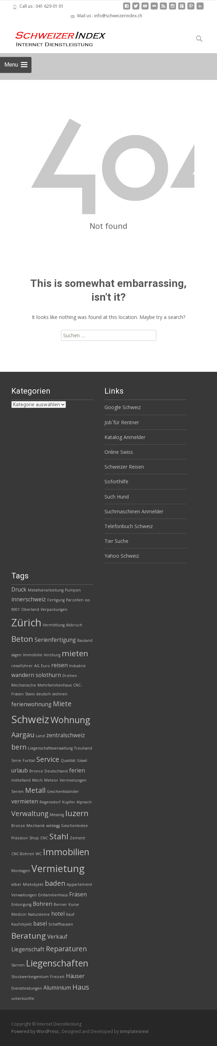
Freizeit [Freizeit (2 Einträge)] (57, 976)
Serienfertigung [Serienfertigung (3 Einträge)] (55, 640)
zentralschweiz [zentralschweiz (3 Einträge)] (65, 735)
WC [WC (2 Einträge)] (39, 853)
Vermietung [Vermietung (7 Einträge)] (58, 868)
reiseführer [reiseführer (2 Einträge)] (22, 665)
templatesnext (134, 1031)
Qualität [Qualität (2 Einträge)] (68, 760)
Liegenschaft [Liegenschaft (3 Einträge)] (27, 949)
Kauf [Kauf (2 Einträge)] (70, 914)
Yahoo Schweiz (121, 555)
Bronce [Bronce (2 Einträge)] (36, 771)
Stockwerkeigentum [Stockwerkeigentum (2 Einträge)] (30, 976)
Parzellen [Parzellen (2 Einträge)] (75, 599)
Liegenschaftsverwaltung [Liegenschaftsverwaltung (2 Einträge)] (50, 748)
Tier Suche (116, 541)
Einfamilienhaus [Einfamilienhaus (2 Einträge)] (53, 894)
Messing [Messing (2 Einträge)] (57, 814)
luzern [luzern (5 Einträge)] (77, 813)
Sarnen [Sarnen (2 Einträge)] (18, 965)
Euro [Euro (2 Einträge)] (45, 665)
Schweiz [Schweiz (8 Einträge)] (30, 719)
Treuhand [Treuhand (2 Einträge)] (83, 748)
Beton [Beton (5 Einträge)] (22, 638)
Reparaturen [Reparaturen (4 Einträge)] (66, 948)
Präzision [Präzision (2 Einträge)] (19, 837)
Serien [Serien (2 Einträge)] (17, 791)
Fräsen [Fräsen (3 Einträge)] (78, 894)
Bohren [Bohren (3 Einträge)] (42, 904)
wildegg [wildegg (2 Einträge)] (53, 825)
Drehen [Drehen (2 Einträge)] (69, 675)
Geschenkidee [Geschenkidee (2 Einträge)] (74, 825)
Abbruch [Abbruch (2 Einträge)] (74, 624)
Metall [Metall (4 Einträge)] (35, 790)
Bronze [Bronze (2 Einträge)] (18, 825)
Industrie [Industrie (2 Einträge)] (77, 665)
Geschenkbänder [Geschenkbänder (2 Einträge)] (63, 791)
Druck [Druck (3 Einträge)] (18, 589)
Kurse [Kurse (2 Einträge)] (73, 904)
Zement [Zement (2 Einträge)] (77, 837)
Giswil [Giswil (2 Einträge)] (82, 760)
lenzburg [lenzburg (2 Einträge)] (52, 654)
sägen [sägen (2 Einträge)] (16, 654)
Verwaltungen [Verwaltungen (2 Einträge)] (24, 894)
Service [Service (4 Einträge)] (47, 759)
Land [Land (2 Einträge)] (40, 735)
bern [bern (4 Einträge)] (18, 747)
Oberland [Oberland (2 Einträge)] (30, 609)
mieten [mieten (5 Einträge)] (75, 653)
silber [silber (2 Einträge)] (16, 884)
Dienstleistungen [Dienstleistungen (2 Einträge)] (26, 988)
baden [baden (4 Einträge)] (55, 883)
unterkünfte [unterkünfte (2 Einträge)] (22, 998)
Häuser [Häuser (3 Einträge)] (75, 976)
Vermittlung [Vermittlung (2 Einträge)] (54, 624)
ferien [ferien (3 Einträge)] (77, 770)
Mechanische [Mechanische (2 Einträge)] (23, 685)
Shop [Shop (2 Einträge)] (34, 837)
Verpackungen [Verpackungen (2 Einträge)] (54, 609)
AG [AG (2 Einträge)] (37, 665)
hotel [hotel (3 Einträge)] (58, 913)
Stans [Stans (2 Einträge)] (30, 693)
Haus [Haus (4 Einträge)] (80, 987)
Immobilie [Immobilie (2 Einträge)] (32, 654)
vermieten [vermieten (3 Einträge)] (24, 801)
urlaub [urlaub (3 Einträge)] (19, 770)
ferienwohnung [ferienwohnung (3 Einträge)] (31, 704)
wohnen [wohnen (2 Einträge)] (59, 693)
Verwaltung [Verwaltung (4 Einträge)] (29, 813)
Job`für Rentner (121, 422)
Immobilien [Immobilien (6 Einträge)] (66, 852)
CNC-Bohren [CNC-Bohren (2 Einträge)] (22, 853)
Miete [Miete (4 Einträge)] (62, 703)
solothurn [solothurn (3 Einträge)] (48, 675)
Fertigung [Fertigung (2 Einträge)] (56, 599)
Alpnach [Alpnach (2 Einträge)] (84, 802)
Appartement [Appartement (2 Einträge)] (79, 884)
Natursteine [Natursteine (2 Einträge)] (39, 914)
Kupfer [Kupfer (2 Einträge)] (68, 802)
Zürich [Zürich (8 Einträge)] (26, 622)
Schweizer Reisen (124, 466)
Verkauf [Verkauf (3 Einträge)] (57, 936)
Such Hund (116, 496)
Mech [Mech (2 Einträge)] (37, 780)
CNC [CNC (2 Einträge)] (44, 837)
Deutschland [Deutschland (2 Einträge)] (56, 771)
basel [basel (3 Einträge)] (40, 923)
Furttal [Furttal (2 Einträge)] (29, 760)
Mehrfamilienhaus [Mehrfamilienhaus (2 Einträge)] (54, 685)
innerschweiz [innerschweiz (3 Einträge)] (28, 599)
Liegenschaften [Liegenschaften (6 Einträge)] (57, 963)
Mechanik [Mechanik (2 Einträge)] (35, 825)
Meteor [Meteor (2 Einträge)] (51, 780)
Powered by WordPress (35, 1031)
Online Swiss (118, 452)
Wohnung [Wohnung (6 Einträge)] (70, 720)
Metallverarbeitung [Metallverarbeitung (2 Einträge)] (46, 590)
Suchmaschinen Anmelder (133, 511)
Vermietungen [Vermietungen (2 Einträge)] (73, 780)
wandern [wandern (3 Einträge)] (22, 675)
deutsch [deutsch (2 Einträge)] (43, 693)
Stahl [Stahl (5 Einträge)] (58, 836)
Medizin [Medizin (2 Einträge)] (18, 914)
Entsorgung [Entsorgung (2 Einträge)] (21, 904)
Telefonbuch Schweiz (128, 526)
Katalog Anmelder (124, 437)
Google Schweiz (122, 407)
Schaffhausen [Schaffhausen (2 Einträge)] (60, 924)
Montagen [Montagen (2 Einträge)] (20, 870)
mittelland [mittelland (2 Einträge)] (21, 780)
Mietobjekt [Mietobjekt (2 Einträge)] (33, 884)
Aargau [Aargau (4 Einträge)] (22, 734)
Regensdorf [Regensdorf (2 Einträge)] (50, 802)
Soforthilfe (116, 481)
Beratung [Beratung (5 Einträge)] (28, 935)
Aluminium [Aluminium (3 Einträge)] (57, 987)
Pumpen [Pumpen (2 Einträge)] (73, 590)
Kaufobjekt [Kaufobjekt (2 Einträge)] (21, 924)
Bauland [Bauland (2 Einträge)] (84, 640)
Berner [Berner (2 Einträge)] (60, 904)
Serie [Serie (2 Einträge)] (16, 760)
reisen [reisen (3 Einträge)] (59, 665)
